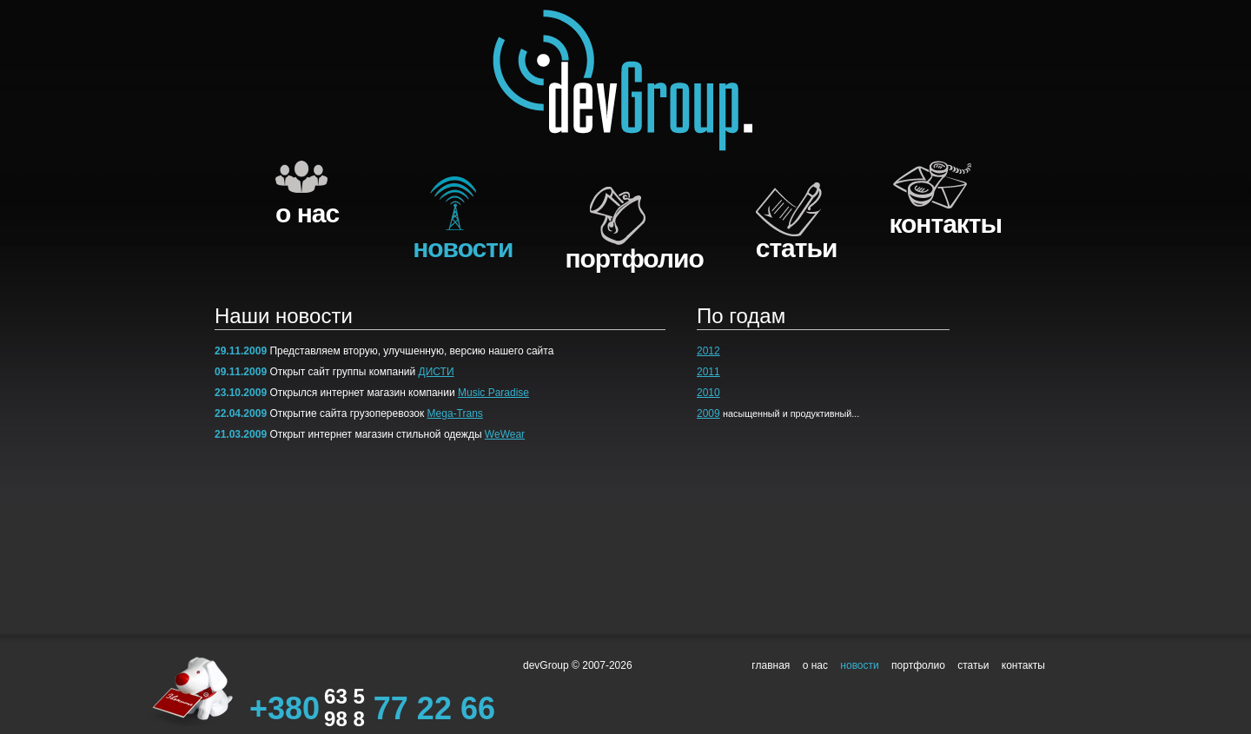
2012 (708, 351)
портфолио (634, 258)
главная (770, 665)
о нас (307, 213)
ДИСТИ (436, 372)
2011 (708, 372)
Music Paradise (493, 393)
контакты (945, 223)
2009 (708, 413)
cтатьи (796, 248)
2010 (708, 393)
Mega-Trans (455, 413)
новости (463, 248)
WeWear (505, 434)
